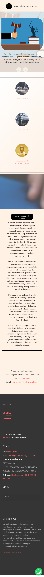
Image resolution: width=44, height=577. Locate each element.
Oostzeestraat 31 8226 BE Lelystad (22, 162)
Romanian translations (12, 560)
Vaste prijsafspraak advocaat (26, 6)
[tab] (22, 497)
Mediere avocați (22, 130)
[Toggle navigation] (42, 6)
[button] (18, 69)
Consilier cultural (22, 98)
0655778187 (11, 459)
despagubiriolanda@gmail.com (22, 463)
